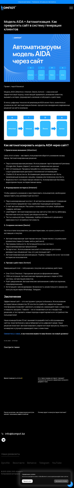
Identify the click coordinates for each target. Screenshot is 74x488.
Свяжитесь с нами (14, 338)
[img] (3, 447)
